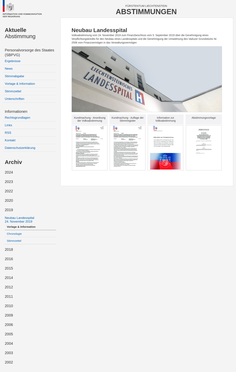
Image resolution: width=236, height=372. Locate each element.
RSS (8, 133)
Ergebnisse (12, 61)
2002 (9, 362)
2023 (9, 182)
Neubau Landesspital (19, 219)
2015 (9, 268)
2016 (9, 259)
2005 (9, 334)
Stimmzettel (13, 91)
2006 (9, 325)
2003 (9, 353)
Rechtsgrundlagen (17, 117)
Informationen (16, 111)
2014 (9, 278)
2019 (9, 210)
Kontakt (10, 140)
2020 (9, 200)
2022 (9, 191)
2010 (9, 306)
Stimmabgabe (14, 76)
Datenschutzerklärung (20, 148)
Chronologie (14, 233)
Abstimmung (20, 33)
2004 (9, 343)
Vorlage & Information (20, 83)
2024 (9, 172)
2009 (9, 315)
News (9, 68)
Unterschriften (14, 99)
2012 (9, 287)
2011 (9, 296)
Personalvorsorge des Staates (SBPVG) (29, 52)
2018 (9, 249)
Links (8, 125)
